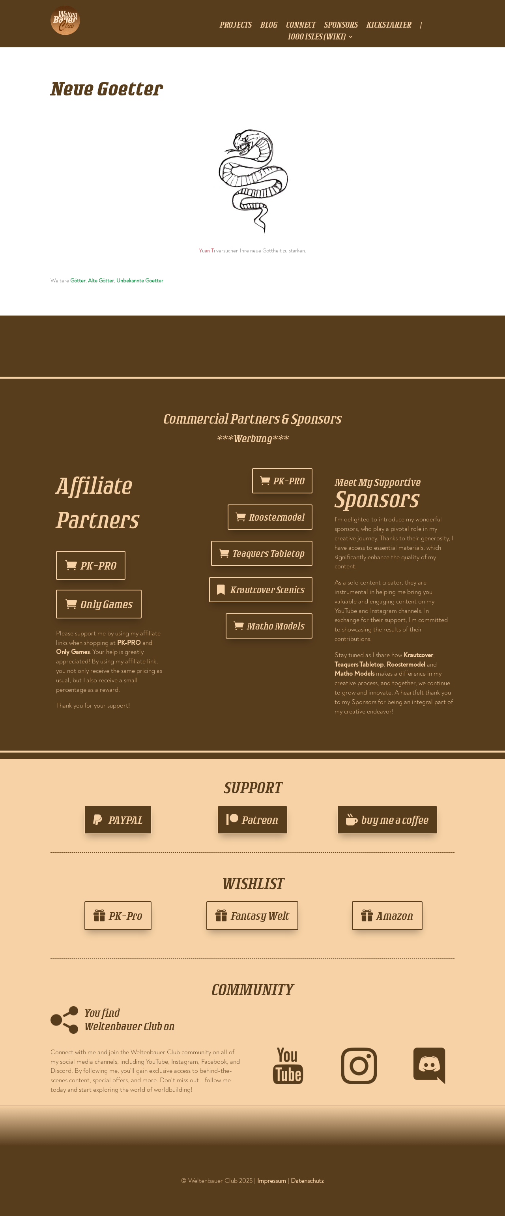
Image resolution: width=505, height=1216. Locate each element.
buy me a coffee (394, 820)
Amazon (394, 916)
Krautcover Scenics (267, 589)
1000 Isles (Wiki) (317, 37)
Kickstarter (389, 25)
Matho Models (276, 625)
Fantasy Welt (260, 916)
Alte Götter (101, 280)
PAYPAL (125, 820)
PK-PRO (98, 565)
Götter (78, 280)
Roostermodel (277, 517)
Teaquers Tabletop (268, 553)
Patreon (260, 820)
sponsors (341, 25)
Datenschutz (307, 1181)
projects (236, 25)
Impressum (271, 1181)
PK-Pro (125, 916)
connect (301, 25)
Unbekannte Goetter (139, 280)
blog (268, 25)
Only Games (106, 604)
